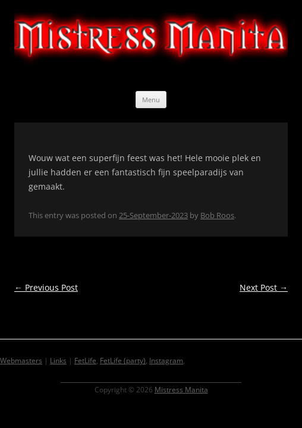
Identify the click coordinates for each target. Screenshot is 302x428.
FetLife (85, 360)
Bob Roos (217, 215)
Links (58, 360)
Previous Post (46, 287)
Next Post (264, 287)
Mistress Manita (181, 390)
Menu (151, 99)
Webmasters (21, 360)
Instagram (166, 360)
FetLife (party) (123, 360)
